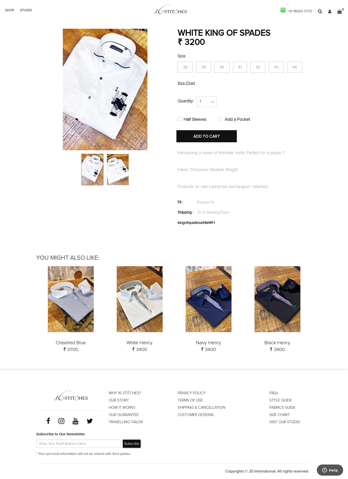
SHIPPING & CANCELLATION (201, 407)
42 (258, 67)
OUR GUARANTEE (124, 415)
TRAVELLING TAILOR (126, 422)
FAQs (273, 393)
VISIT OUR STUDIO (284, 422)
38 (185, 67)
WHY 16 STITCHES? (125, 393)
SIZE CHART (279, 415)
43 (276, 67)
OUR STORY (119, 400)
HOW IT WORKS (122, 407)
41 (240, 67)
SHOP (9, 10)
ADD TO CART (206, 136)
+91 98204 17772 (296, 10)
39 (203, 67)
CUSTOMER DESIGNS (196, 415)
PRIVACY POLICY (191, 393)
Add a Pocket (237, 119)
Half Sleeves (195, 119)
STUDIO (26, 10)
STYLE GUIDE (280, 400)
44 (294, 67)
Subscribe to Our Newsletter (60, 434)
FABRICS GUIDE (282, 407)
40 (222, 67)
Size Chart (186, 83)
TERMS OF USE (190, 400)
